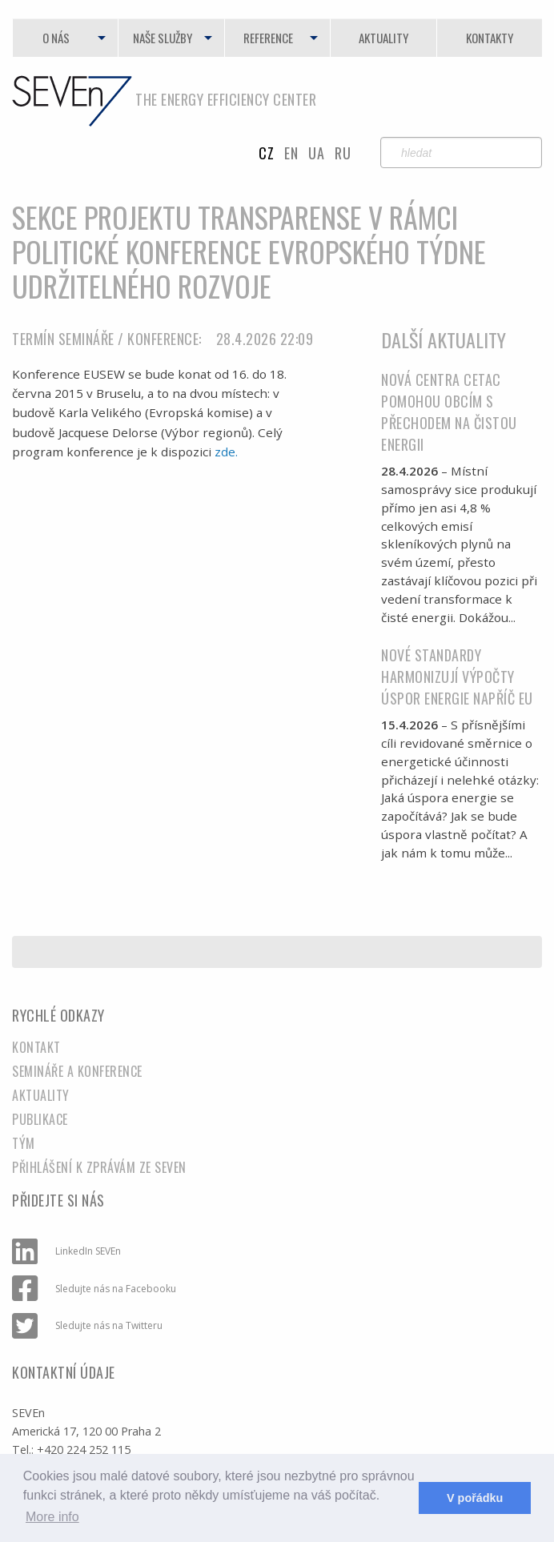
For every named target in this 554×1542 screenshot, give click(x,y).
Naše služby (162, 37)
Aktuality (383, 37)
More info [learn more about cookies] (52, 1517)
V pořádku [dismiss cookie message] (475, 1498)
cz (266, 153)
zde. (226, 452)
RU (343, 153)
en (291, 153)
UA (316, 153)
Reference (268, 37)
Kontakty (489, 37)
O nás (56, 37)
